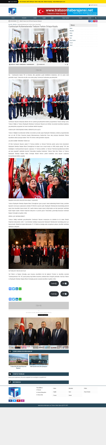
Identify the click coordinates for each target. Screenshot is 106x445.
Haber (13, 18)
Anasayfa (10, 24)
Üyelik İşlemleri (93, 5)
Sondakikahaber (30, 64)
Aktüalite (24, 18)
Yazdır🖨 (54, 283)
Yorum (80, 18)
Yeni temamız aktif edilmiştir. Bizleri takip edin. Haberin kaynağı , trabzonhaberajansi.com (42, 1)
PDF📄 (65, 283)
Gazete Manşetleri (41, 392)
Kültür (35, 18)
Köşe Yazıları (65, 18)
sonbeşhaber (23, 64)
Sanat (89, 18)
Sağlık (44, 18)
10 (65, 347)
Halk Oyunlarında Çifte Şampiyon (29, 21)
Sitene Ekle (40, 395)
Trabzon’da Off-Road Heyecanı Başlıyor (18, 367)
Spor (52, 18)
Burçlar (39, 390)
